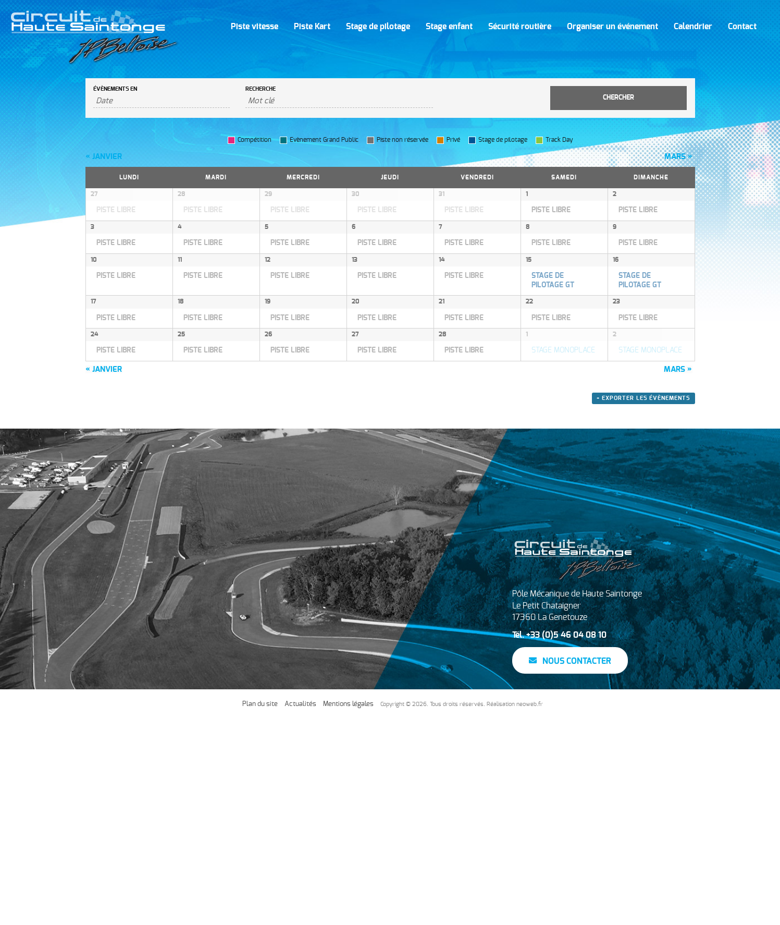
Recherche (260, 89)
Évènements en (115, 89)
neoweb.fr (529, 909)
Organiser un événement (612, 26)
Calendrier (693, 26)
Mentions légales (348, 909)
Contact (742, 26)
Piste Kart (312, 26)
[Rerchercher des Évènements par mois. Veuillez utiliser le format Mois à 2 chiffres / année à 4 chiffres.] (161, 101)
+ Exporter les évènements (643, 604)
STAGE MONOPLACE (563, 513)
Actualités (300, 909)
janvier (103, 157)
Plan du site (260, 909)
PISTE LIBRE (115, 210)
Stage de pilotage (378, 26)
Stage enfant (449, 26)
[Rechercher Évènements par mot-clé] (339, 101)
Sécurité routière (519, 26)
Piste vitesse (254, 26)
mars (678, 157)
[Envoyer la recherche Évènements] (618, 98)
